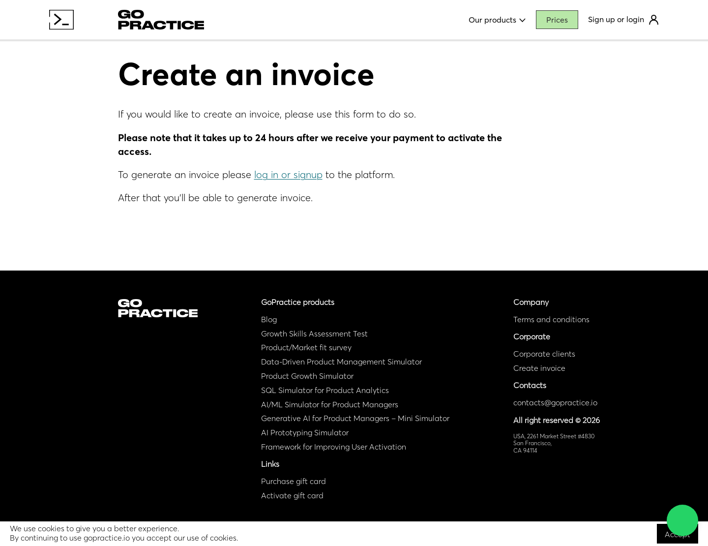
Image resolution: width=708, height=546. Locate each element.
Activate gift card (292, 495)
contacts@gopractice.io (555, 402)
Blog (269, 319)
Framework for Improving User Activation (333, 447)
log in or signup (288, 174)
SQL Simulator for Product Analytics (325, 390)
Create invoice (539, 368)
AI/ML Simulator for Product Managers (329, 404)
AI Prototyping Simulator (305, 432)
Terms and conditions (551, 319)
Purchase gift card (293, 481)
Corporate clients (544, 354)
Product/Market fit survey (306, 347)
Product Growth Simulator (307, 376)
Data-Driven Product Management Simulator (341, 361)
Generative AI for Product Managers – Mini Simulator (355, 418)
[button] (682, 520)
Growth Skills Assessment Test (314, 333)
